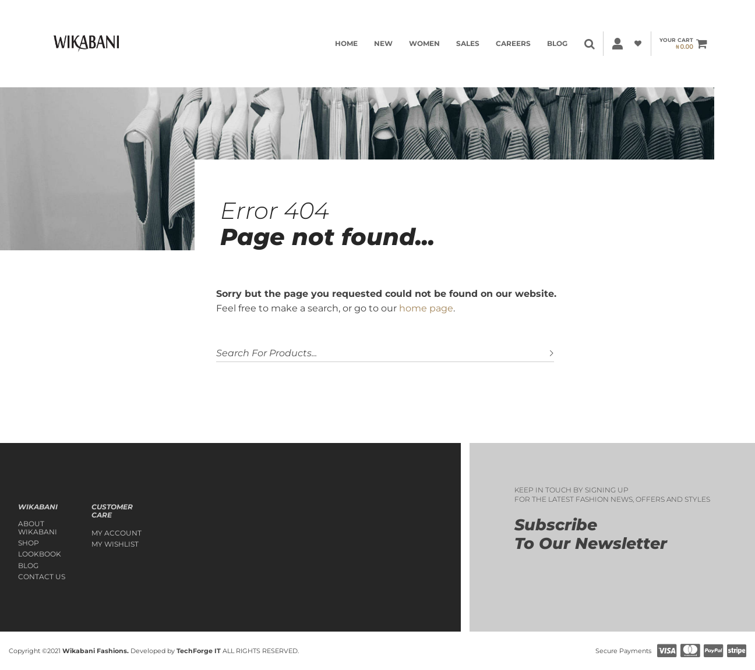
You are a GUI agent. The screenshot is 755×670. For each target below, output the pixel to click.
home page (426, 308)
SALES (467, 43)
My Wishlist (115, 544)
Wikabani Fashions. (95, 651)
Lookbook (39, 554)
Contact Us (41, 577)
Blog (557, 43)
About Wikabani (37, 528)
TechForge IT (199, 651)
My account (116, 533)
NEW (383, 43)
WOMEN (424, 43)
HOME (346, 43)
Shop (28, 543)
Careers (513, 43)
